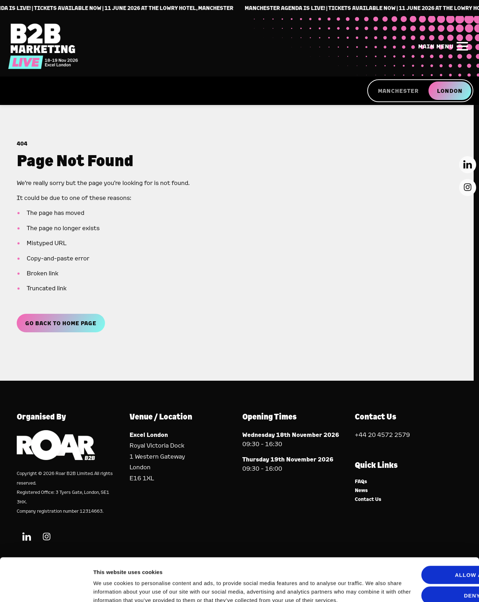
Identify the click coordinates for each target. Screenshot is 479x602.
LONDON (450, 90)
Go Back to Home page (60, 323)
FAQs (361, 482)
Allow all (419, 535)
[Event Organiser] (56, 457)
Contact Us (368, 499)
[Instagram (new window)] (467, 187)
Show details (109, 588)
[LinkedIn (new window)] (467, 164)
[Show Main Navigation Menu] (441, 46)
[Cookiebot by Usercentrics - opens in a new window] (46, 588)
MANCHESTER (398, 90)
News (361, 490)
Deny (419, 555)
